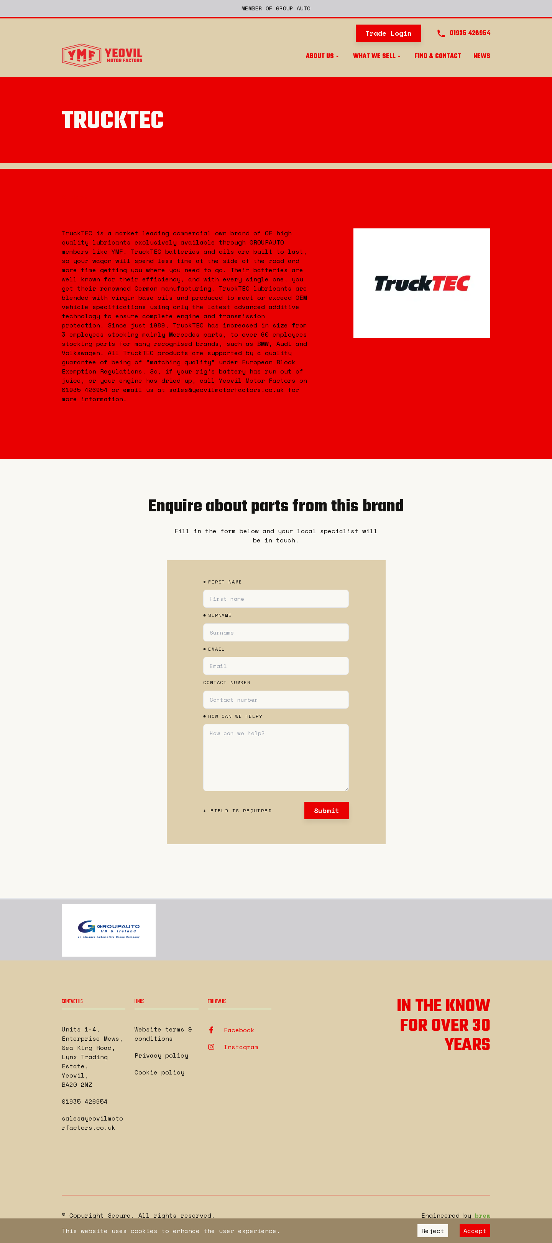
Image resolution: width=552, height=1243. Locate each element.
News (481, 56)
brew (482, 1215)
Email (214, 649)
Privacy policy (161, 1055)
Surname (217, 615)
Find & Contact (438, 56)
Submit (326, 810)
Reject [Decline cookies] (432, 1230)
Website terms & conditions (163, 1034)
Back (75, 197)
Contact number (227, 682)
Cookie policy (159, 1072)
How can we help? (232, 716)
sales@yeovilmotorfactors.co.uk (92, 1123)
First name (222, 582)
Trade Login (388, 33)
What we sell (377, 56)
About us (323, 56)
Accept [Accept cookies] (474, 1230)
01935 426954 (85, 1101)
